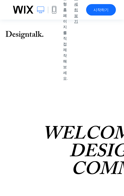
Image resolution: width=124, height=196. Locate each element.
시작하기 (101, 9)
